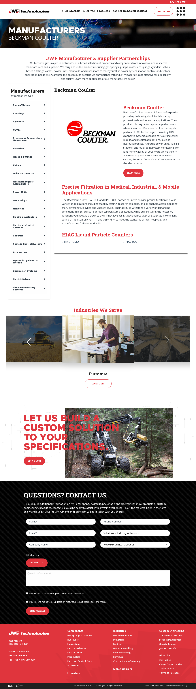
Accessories (73, 665)
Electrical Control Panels (80, 661)
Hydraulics (73, 639)
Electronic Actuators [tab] (25, 217)
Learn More (133, 172)
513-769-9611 (23, 651)
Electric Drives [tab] (21, 279)
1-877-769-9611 (27, 659)
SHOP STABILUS (71, 11)
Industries (119, 631)
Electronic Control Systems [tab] (23, 226)
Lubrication (73, 644)
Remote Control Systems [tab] (27, 244)
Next (165, 339)
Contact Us (165, 659)
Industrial (118, 639)
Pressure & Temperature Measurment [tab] (27, 139)
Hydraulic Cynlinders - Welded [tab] (25, 262)
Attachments (32, 555)
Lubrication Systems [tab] (25, 271)
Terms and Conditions (153, 685)
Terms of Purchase (169, 672)
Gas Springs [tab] (20, 201)
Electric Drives (74, 652)
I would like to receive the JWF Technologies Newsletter (55, 593)
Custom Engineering (171, 631)
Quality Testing (167, 644)
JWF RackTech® (167, 648)
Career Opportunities (170, 664)
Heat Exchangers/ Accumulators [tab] (23, 183)
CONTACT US (163, 11)
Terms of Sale (166, 668)
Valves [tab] (17, 130)
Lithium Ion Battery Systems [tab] (24, 289)
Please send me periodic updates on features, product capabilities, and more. (66, 601)
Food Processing (121, 652)
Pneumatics (73, 656)
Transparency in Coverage (176, 685)
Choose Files (37, 562)
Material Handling (123, 648)
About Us (164, 655)
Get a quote (34, 460)
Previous (30, 342)
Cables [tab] (17, 165)
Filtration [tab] (18, 149)
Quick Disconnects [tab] (23, 174)
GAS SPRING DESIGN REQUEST (130, 11)
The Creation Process (170, 635)
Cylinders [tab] (18, 122)
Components (75, 631)
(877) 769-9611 (178, 2)
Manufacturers (122, 669)
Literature (73, 673)
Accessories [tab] (20, 252)
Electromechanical (77, 648)
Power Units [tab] (20, 192)
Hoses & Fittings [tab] (22, 157)
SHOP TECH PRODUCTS (96, 11)
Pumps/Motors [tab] (21, 105)
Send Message (37, 610)
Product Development (171, 639)
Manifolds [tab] (18, 209)
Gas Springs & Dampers (79, 635)
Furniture (118, 656)
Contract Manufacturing (126, 661)
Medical (117, 644)
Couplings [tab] (18, 113)
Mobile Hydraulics (122, 635)
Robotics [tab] (18, 236)
